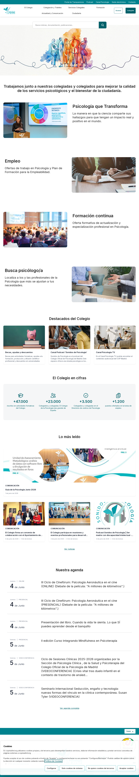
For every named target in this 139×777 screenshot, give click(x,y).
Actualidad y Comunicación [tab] (52, 13)
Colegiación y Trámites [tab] (52, 7)
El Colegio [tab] (28, 7)
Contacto (132, 2)
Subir (131, 731)
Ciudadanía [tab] (76, 13)
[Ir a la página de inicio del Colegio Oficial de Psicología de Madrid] (9, 11)
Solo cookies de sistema (72, 768)
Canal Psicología (102, 2)
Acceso (118, 10)
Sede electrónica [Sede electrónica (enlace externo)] (119, 2)
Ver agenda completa (69, 708)
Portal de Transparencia (74, 2)
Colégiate (130, 10)
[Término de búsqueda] (66, 25)
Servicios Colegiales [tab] (76, 7)
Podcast (90, 2)
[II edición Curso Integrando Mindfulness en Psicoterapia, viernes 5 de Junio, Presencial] (69, 643)
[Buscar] (102, 25)
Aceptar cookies (126, 768)
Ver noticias (69, 549)
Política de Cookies (53, 761)
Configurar (51, 768)
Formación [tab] (101, 7)
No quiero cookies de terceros (101, 768)
